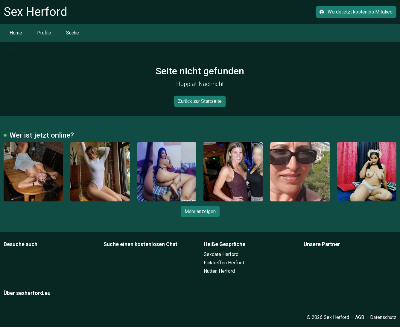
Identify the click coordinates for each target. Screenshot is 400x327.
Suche (72, 33)
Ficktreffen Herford (224, 263)
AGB (359, 317)
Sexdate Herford (221, 254)
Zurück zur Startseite (200, 101)
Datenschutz (383, 317)
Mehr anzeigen (200, 211)
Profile (44, 33)
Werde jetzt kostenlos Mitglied (356, 12)
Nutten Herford (219, 271)
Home (16, 33)
